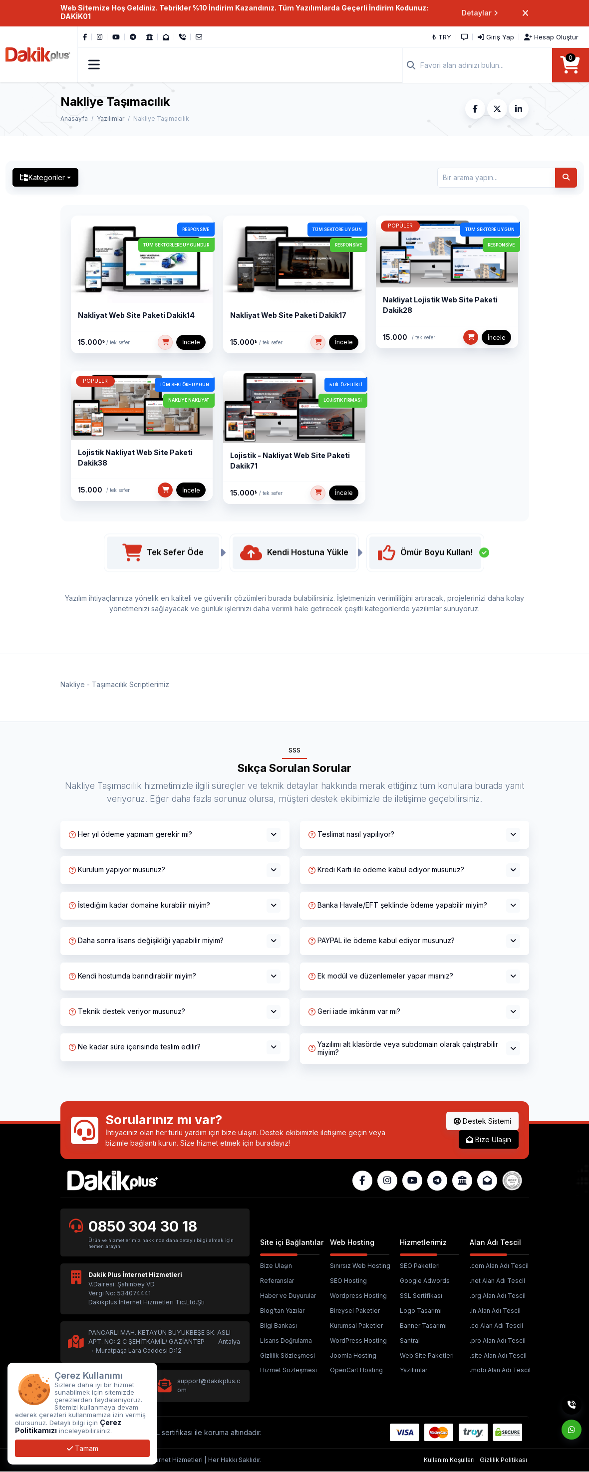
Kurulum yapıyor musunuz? (117, 870)
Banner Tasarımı (423, 1325)
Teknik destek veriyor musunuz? (127, 1011)
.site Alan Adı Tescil (498, 1355)
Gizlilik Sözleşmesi (287, 1355)
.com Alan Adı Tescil (499, 1266)
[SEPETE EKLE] (165, 342)
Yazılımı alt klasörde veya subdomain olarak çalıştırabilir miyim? (403, 1048)
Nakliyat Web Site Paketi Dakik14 (136, 315)
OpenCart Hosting (356, 1370)
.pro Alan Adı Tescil (498, 1340)
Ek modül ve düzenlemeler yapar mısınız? (380, 976)
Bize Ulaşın (488, 1140)
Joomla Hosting (353, 1355)
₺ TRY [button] (442, 37)
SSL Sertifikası (421, 1296)
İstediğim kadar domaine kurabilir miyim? (139, 905)
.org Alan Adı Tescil (498, 1296)
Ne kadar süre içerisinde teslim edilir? (135, 1047)
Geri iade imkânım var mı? (354, 1011)
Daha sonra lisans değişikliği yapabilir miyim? (146, 941)
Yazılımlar (110, 118)
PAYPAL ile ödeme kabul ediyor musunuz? (381, 941)
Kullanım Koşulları (449, 1460)
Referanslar (277, 1281)
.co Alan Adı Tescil (496, 1325)
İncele (191, 342)
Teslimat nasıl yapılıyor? (351, 834)
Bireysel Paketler (355, 1311)
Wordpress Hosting (358, 1296)
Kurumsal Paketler (356, 1325)
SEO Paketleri (420, 1266)
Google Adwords (425, 1281)
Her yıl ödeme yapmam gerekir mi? (130, 834)
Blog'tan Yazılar (282, 1311)
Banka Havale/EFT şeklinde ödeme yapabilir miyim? (397, 905)
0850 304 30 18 (143, 1226)
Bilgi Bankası (278, 1325)
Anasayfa (74, 118)
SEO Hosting (348, 1281)
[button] (94, 65)
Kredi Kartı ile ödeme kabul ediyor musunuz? (386, 870)
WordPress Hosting (358, 1340)
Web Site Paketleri (427, 1355)
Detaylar (480, 13)
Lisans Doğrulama (286, 1340)
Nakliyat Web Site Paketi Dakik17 (288, 315)
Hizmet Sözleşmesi (288, 1370)
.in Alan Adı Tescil (495, 1311)
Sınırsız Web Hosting (360, 1266)
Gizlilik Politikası (503, 1460)
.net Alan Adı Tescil (497, 1281)
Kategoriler (42, 178)
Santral (410, 1340)
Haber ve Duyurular (288, 1296)
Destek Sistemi (482, 1121)
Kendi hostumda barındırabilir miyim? (132, 976)
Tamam (82, 1448)
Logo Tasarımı (421, 1311)
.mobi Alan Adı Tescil (500, 1370)
